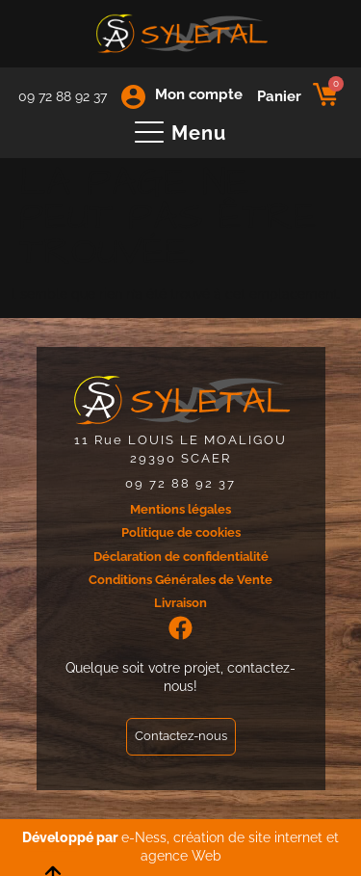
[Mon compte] (133, 97)
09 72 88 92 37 (62, 96)
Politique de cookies (181, 532)
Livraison (180, 603)
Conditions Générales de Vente (180, 579)
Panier (279, 96)
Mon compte (199, 94)
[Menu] (149, 133)
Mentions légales (180, 509)
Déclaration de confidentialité (181, 556)
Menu (198, 133)
